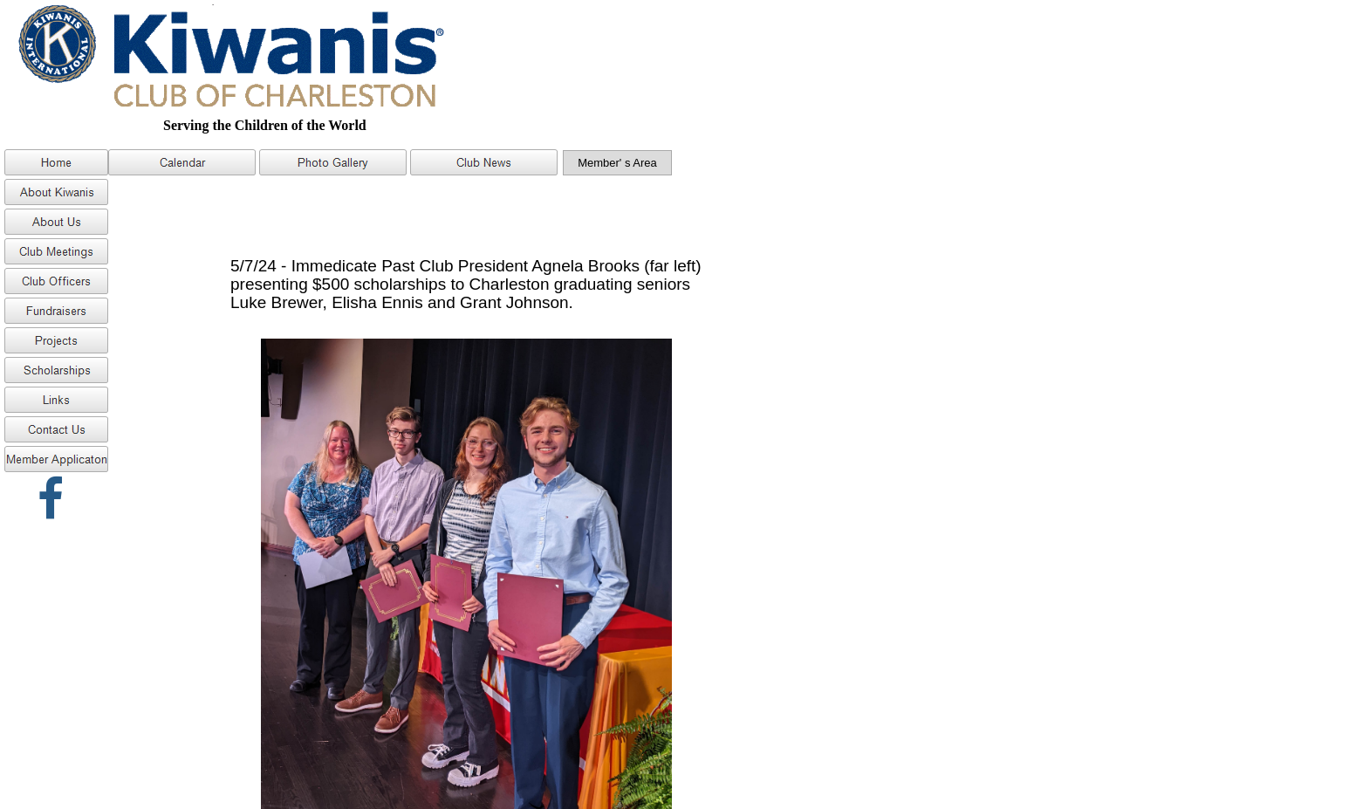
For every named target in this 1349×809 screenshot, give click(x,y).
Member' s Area (617, 162)
